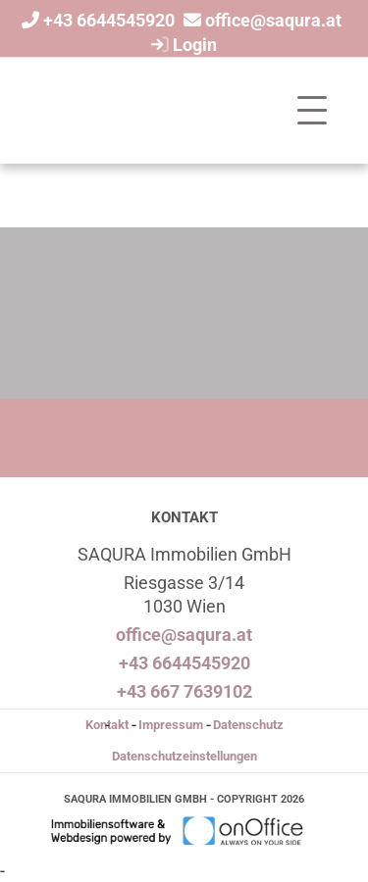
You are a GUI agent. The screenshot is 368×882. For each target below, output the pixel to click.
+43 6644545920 (109, 20)
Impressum (170, 724)
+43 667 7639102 (184, 691)
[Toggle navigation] (312, 110)
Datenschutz (248, 724)
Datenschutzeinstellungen (184, 756)
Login (181, 44)
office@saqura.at (273, 20)
